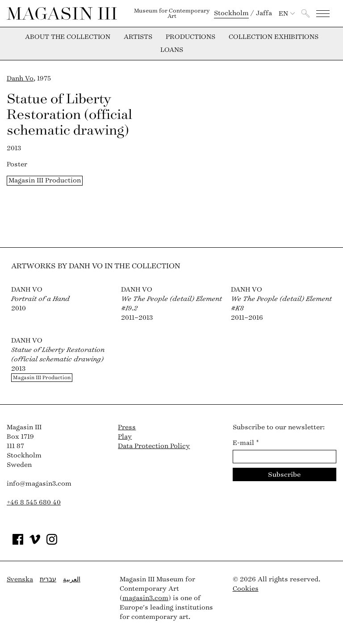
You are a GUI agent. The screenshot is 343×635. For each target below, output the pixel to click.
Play (125, 436)
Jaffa (264, 13)
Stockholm (231, 13)
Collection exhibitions (273, 37)
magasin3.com (145, 598)
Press (127, 427)
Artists (138, 37)
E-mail (246, 443)
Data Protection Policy (154, 446)
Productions (190, 37)
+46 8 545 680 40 (34, 502)
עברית (48, 579)
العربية (71, 579)
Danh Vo (20, 78)
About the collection (67, 37)
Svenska (20, 579)
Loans (171, 50)
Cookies (246, 589)
